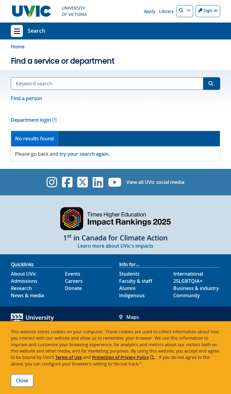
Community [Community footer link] (186, 295)
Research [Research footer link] (21, 288)
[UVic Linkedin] (98, 182)
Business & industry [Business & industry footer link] (196, 288)
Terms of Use (68, 357)
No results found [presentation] (34, 138)
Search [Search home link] (36, 30)
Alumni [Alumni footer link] (127, 288)
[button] (184, 11)
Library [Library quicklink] (166, 11)
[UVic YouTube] (115, 182)
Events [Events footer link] (72, 273)
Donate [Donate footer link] (73, 288)
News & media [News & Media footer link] (27, 295)
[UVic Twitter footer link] (82, 182)
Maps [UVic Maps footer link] (129, 317)
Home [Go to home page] (18, 46)
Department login (31, 120)
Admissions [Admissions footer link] (24, 281)
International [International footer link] (188, 273)
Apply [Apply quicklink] (150, 11)
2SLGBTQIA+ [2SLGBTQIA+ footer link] (187, 281)
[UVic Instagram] (52, 182)
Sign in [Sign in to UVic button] (207, 10)
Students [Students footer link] (129, 273)
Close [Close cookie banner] (22, 380)
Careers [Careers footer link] (74, 281)
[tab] (34, 138)
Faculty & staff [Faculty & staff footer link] (135, 281)
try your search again (84, 154)
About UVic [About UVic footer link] (23, 273)
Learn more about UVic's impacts (115, 246)
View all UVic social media (155, 182)
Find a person (26, 98)
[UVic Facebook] (67, 182)
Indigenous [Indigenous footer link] (132, 295)
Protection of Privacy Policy (120, 357)
